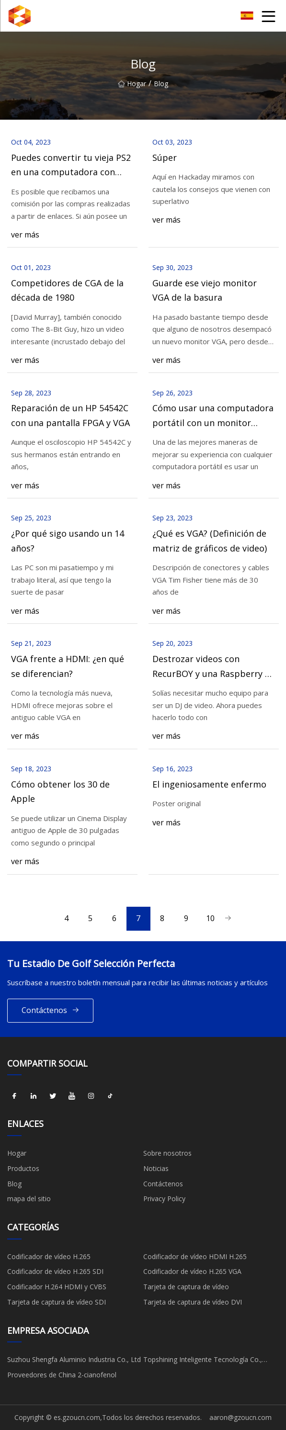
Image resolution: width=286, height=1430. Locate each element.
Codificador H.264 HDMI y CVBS (56, 1286)
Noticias (156, 1168)
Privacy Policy (164, 1198)
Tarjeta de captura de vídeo (186, 1286)
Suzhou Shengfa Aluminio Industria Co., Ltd (74, 1359)
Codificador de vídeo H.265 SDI (55, 1271)
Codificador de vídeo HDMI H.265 (195, 1256)
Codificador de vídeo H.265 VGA (192, 1271)
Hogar (132, 83)
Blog (14, 1183)
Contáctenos (51, 1010)
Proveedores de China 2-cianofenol (61, 1374)
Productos (23, 1168)
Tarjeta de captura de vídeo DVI (192, 1301)
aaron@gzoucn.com (240, 1417)
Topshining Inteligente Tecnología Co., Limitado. (202, 1361)
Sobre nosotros (167, 1153)
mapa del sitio (29, 1198)
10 (210, 918)
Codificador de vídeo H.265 (49, 1256)
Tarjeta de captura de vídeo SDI (56, 1301)
